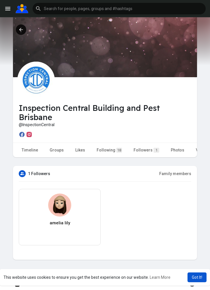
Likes (80, 150)
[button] (119, 8)
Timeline (30, 150)
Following (109, 150)
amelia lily (60, 222)
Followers (146, 150)
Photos (177, 150)
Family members (175, 173)
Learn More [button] (160, 277)
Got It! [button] (197, 277)
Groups (57, 150)
